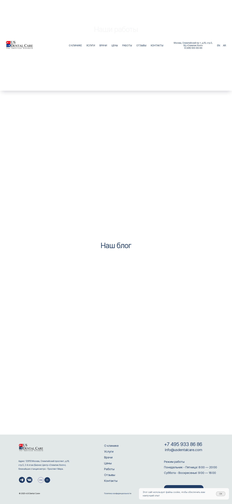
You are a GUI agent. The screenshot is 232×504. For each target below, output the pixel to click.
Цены (108, 463)
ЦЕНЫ (114, 45)
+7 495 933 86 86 (183, 444)
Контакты (111, 481)
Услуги (108, 451)
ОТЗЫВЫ (141, 45)
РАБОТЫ (127, 45)
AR (224, 45)
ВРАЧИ (103, 45)
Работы (109, 469)
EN (218, 45)
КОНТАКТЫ (157, 45)
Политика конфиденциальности (117, 493)
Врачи (108, 457)
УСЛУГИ (90, 45)
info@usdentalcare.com (183, 450)
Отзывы (109, 475)
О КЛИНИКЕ (75, 45)
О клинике (111, 445)
